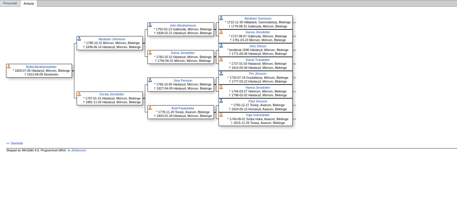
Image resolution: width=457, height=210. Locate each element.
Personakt (10, 3)
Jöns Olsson (258, 46)
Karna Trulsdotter (258, 60)
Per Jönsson (257, 73)
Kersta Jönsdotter (112, 94)
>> (294, 22)
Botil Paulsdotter (183, 108)
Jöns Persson (182, 80)
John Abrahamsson (183, 25)
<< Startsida (14, 143)
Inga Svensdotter (258, 115)
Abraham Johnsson (112, 39)
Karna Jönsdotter (183, 53)
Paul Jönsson (258, 101)
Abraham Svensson (257, 18)
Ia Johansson (77, 150)
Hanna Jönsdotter (258, 32)
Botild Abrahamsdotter (41, 67)
